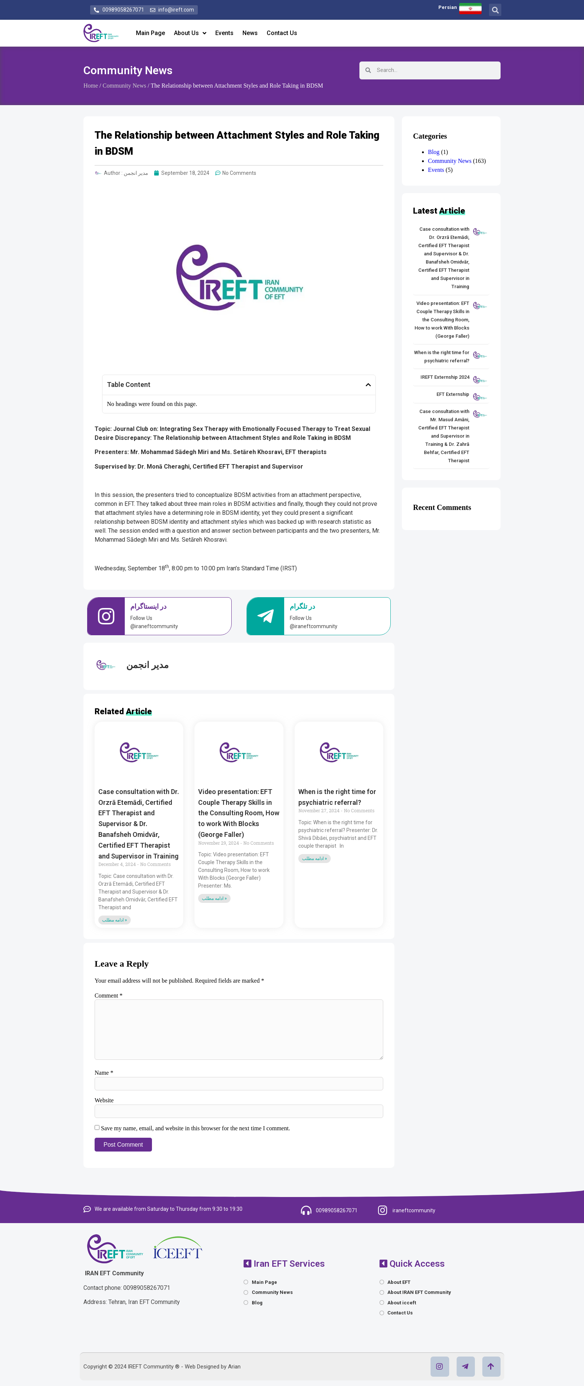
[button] (495, 10)
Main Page (150, 33)
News (250, 33)
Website (104, 1100)
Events (224, 33)
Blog (433, 152)
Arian (234, 1366)
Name (104, 1073)
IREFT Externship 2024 (444, 377)
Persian (447, 7)
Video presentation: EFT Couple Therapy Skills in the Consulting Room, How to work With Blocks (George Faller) (238, 813)
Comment (109, 996)
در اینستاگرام (148, 606)
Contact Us (282, 33)
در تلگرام (302, 606)
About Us (190, 33)
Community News (127, 70)
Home (90, 85)
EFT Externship (453, 394)
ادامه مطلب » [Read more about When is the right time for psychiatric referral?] (314, 858)
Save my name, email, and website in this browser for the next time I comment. (195, 1128)
